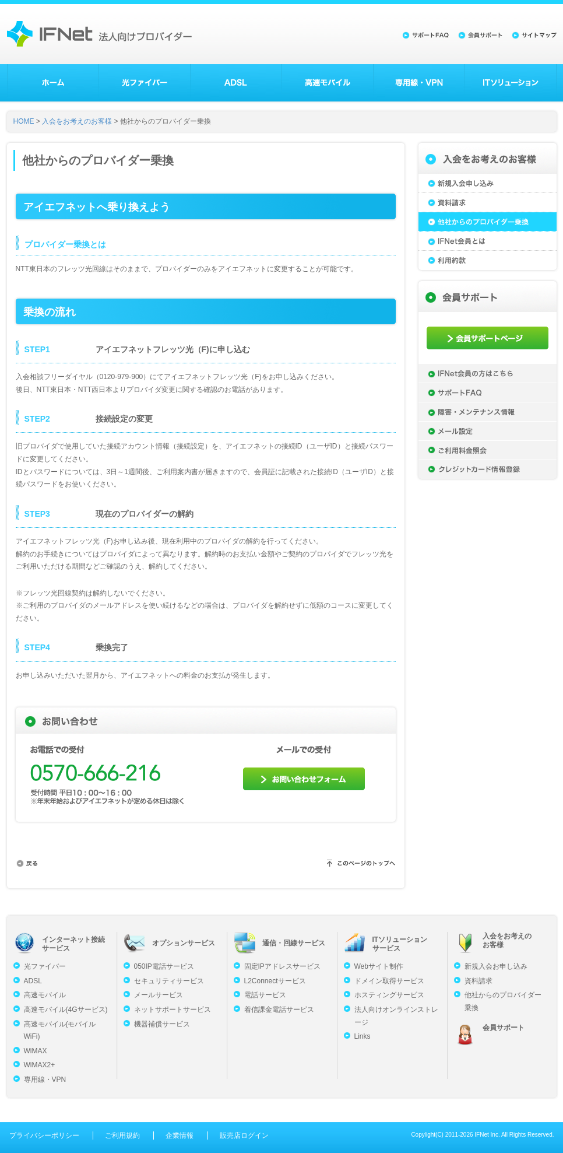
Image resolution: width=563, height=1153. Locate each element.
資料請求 (487, 202)
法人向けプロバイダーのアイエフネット (99, 34)
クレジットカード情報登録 (487, 469)
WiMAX (35, 1051)
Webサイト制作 (378, 966)
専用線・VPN (419, 82)
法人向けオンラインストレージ (396, 1015)
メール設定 (487, 431)
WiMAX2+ (39, 1065)
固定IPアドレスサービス (282, 966)
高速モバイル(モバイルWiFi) (60, 1030)
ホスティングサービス (389, 995)
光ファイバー (144, 82)
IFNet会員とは (487, 241)
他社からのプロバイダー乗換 (487, 222)
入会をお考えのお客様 (77, 121)
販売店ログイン (244, 1135)
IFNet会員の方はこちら (487, 373)
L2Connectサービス (275, 981)
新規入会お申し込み (496, 966)
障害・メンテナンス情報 (487, 411)
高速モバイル (327, 82)
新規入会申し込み (487, 183)
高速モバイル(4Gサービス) (66, 1009)
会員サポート (504, 1028)
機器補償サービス (162, 1024)
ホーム (53, 82)
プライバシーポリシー (44, 1135)
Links (362, 1036)
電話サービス (265, 995)
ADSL (236, 82)
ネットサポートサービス (172, 1009)
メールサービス (158, 995)
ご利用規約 (122, 1135)
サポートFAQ (487, 392)
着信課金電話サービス (279, 1009)
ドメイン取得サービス (389, 981)
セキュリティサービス (169, 981)
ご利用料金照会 (487, 450)
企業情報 (179, 1135)
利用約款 (487, 260)
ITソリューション (510, 82)
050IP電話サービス (164, 966)
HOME (23, 121)
